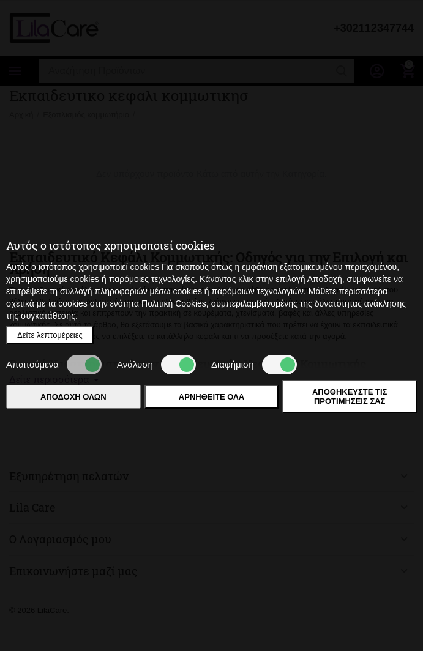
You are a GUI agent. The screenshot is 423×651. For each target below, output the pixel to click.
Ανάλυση (156, 364)
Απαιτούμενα (54, 364)
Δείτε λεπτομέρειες (50, 335)
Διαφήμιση (254, 364)
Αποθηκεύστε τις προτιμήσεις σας (349, 396)
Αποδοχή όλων (73, 396)
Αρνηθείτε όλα (211, 396)
